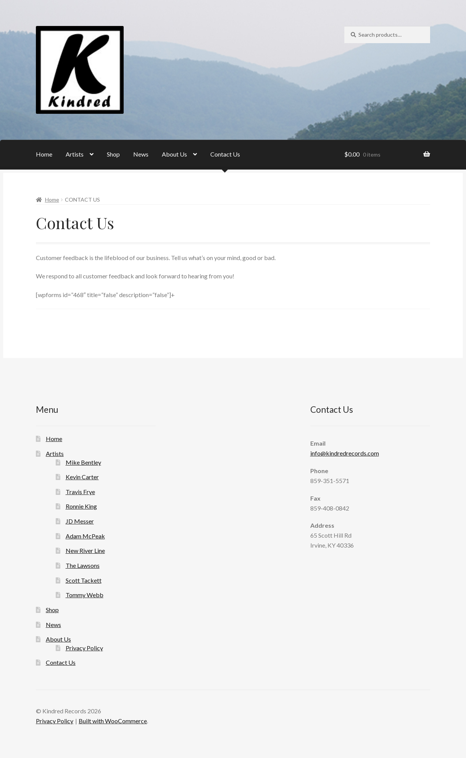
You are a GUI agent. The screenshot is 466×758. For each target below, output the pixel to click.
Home (44, 154)
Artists (75, 154)
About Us (174, 154)
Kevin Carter (82, 476)
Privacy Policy (84, 647)
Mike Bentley (83, 462)
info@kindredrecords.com (344, 453)
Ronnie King (81, 506)
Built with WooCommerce (113, 720)
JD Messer (80, 521)
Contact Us (225, 154)
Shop (113, 154)
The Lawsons (83, 565)
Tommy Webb (84, 594)
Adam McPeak (85, 536)
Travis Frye (80, 491)
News (140, 154)
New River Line (85, 550)
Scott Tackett (84, 580)
